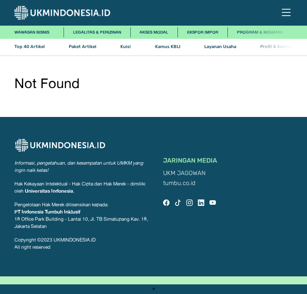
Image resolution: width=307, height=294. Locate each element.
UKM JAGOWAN (184, 173)
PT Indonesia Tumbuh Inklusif (47, 212)
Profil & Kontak (276, 46)
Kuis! (125, 46)
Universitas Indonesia (49, 191)
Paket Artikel (82, 46)
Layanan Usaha (220, 46)
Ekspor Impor (202, 32)
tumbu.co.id (179, 183)
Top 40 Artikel (29, 46)
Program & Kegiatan (260, 32)
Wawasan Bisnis (31, 32)
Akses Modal (154, 32)
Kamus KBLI (167, 46)
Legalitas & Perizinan (97, 32)
